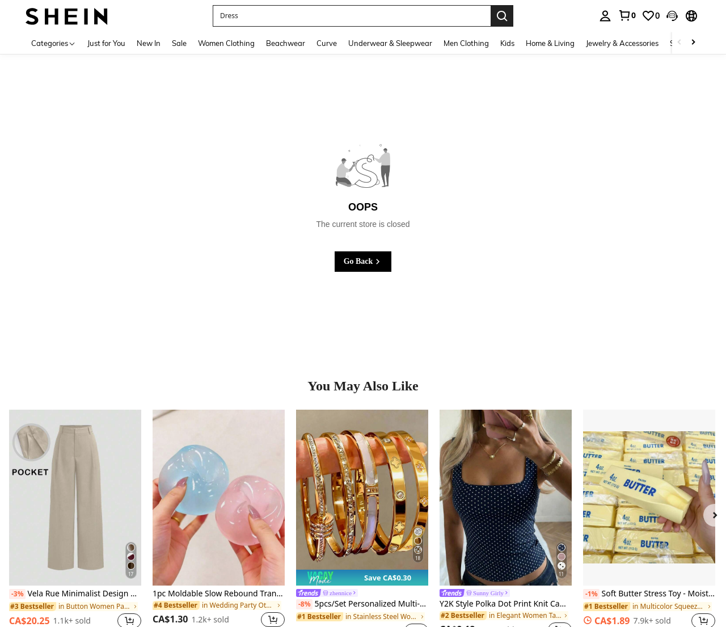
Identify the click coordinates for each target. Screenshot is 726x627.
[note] (362, 577)
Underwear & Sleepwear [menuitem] (390, 43)
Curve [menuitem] (326, 43)
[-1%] (591, 594)
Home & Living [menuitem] (550, 43)
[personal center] (605, 16)
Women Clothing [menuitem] (226, 43)
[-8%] (304, 604)
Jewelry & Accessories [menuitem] (622, 43)
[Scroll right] (693, 43)
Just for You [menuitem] (106, 43)
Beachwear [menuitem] (285, 43)
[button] (352, 16)
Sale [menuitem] (179, 43)
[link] (627, 15)
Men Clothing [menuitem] (466, 43)
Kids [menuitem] (507, 43)
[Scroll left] (679, 43)
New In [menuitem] (149, 43)
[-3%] (17, 594)
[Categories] (54, 43)
